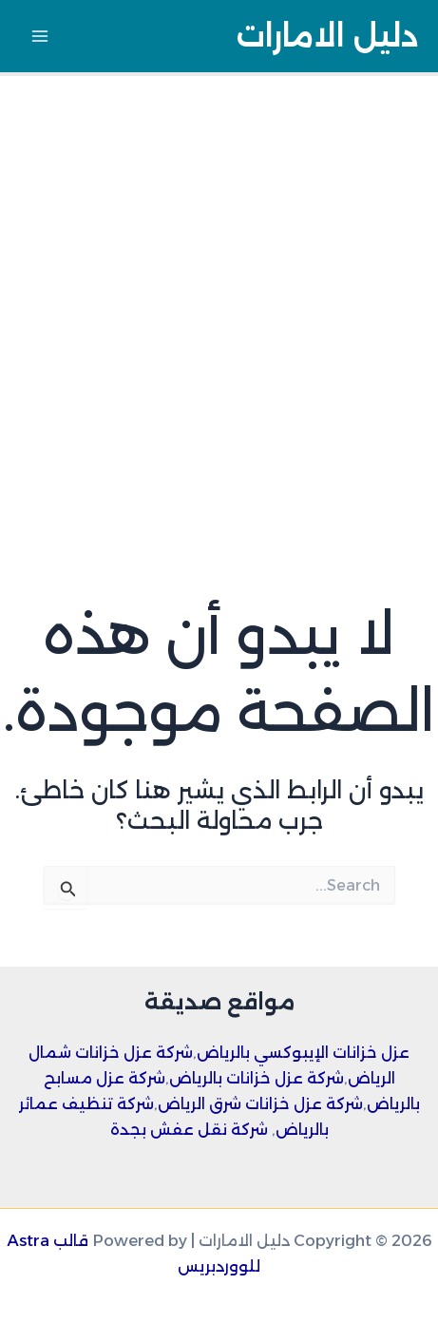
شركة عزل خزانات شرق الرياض (260, 1103)
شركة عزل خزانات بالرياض (256, 1077)
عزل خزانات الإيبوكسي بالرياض (303, 1052)
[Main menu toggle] (40, 36)
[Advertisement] (219, 305)
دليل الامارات (327, 35)
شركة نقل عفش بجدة (189, 1129)
